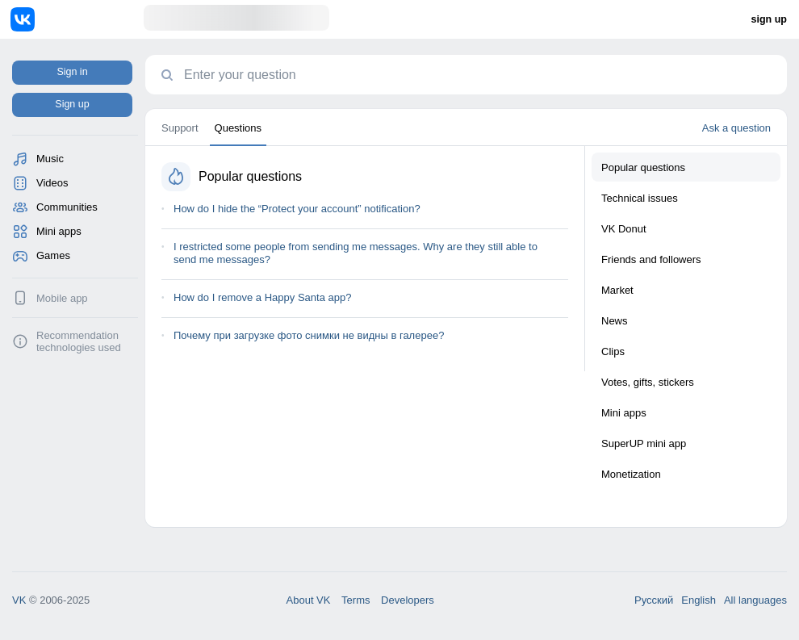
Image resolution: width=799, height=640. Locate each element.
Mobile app (62, 298)
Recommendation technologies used (78, 341)
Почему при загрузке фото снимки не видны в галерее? (309, 335)
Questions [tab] (238, 128)
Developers (407, 600)
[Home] (77, 19)
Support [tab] (180, 128)
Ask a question (736, 128)
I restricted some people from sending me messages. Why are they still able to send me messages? (356, 253)
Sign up (72, 104)
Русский (653, 600)
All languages (755, 600)
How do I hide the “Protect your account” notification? (297, 209)
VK (19, 600)
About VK (309, 600)
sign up (769, 19)
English (698, 600)
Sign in (71, 71)
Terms (355, 600)
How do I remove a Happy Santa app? (262, 297)
